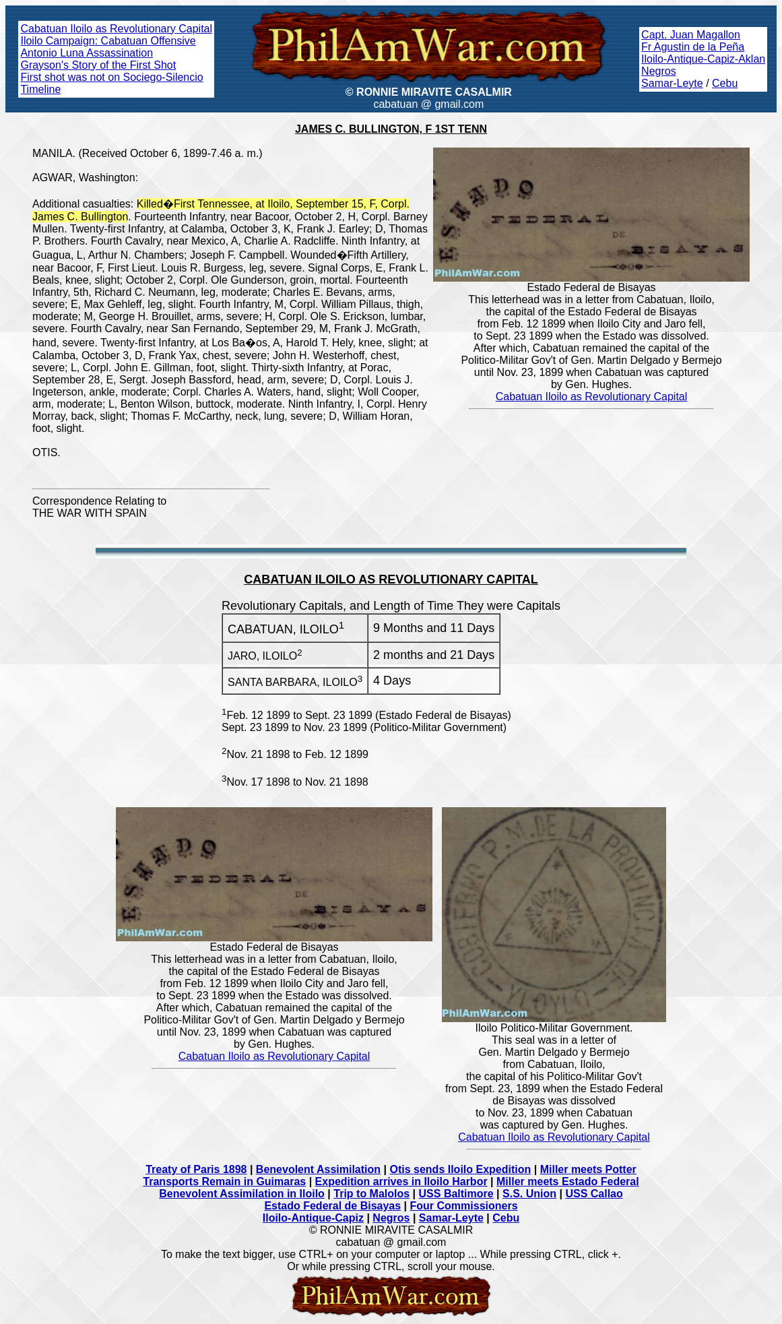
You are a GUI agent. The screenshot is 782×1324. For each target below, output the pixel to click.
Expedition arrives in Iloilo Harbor (401, 1181)
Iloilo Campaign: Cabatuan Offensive (107, 40)
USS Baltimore (456, 1193)
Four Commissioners (464, 1205)
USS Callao (593, 1193)
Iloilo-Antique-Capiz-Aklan (703, 59)
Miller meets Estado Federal (567, 1181)
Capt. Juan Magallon (690, 34)
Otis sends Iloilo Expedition (460, 1169)
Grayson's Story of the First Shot (98, 65)
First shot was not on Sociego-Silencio (111, 77)
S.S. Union (529, 1193)
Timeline (40, 89)
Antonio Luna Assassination (86, 53)
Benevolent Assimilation (318, 1169)
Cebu (725, 83)
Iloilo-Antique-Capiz (313, 1218)
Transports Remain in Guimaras (224, 1181)
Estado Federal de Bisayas (332, 1205)
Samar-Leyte (672, 83)
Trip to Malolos (371, 1193)
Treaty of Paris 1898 (196, 1169)
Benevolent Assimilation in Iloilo (242, 1193)
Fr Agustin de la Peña (692, 47)
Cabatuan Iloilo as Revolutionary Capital (116, 28)
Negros (658, 71)
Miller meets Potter (588, 1169)
